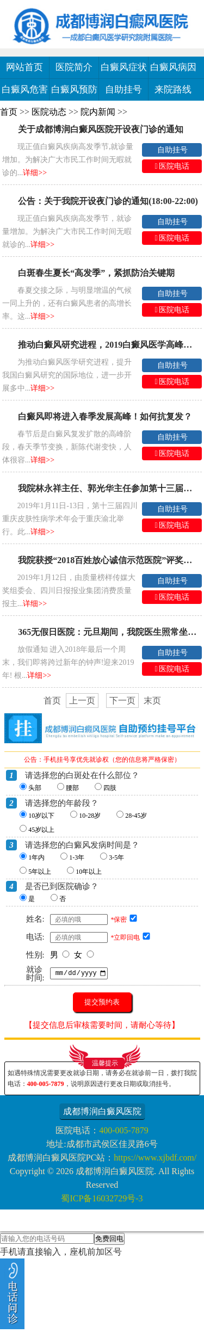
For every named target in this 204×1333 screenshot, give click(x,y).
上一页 (82, 700)
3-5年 (116, 857)
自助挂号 (123, 89)
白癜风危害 (25, 89)
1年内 (36, 857)
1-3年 (76, 857)
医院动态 (49, 111)
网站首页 (24, 67)
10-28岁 (90, 815)
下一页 (122, 700)
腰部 (72, 788)
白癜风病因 (173, 67)
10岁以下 (41, 815)
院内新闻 (98, 111)
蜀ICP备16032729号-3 (102, 1198)
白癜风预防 (74, 89)
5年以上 (39, 871)
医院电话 (172, 166)
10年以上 (89, 871)
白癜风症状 (124, 67)
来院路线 (172, 89)
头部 (34, 788)
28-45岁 (136, 815)
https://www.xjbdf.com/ (155, 1157)
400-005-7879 (45, 1084)
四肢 (109, 788)
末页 (152, 700)
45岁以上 (41, 830)
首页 (8, 111)
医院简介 (73, 67)
